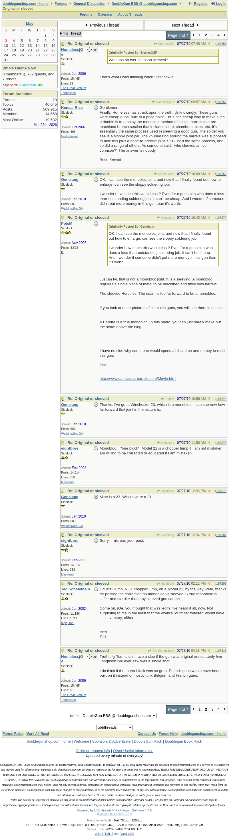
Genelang (165, 217)
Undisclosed (69, 136)
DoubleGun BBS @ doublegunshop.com (144, 4)
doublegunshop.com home (49, 741)
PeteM (167, 398)
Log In (218, 4)
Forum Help (168, 734)
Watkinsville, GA (72, 208)
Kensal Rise (163, 174)
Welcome (81, 741)
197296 (221, 583)
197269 (221, 174)
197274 (221, 398)
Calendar (105, 15)
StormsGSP (164, 43)
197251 (221, 43)
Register (198, 4)
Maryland (67, 482)
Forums (61, 4)
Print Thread (70, 33)
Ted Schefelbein (161, 650)
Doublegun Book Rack (183, 741)
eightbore (165, 491)
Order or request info (93, 751)
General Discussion (89, 4)
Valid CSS (127, 833)
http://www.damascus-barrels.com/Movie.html (138, 378)
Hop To (74, 715)
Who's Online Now (19, 68)
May (29, 23)
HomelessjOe (162, 102)
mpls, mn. (67, 623)
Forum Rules (13, 734)
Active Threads (130, 15)
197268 (221, 102)
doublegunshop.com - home (26, 4)
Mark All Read (37, 734)
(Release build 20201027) (114, 813)
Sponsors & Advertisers (111, 741)
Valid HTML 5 (104, 833)
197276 (221, 442)
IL (62, 252)
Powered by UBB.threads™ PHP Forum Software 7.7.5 (114, 810)
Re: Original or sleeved (88, 43)
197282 (221, 535)
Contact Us (147, 734)
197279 (221, 491)
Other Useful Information (133, 751)
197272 (221, 217)
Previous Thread (101, 25)
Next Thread (186, 25)
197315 (221, 650)
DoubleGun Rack (148, 741)
